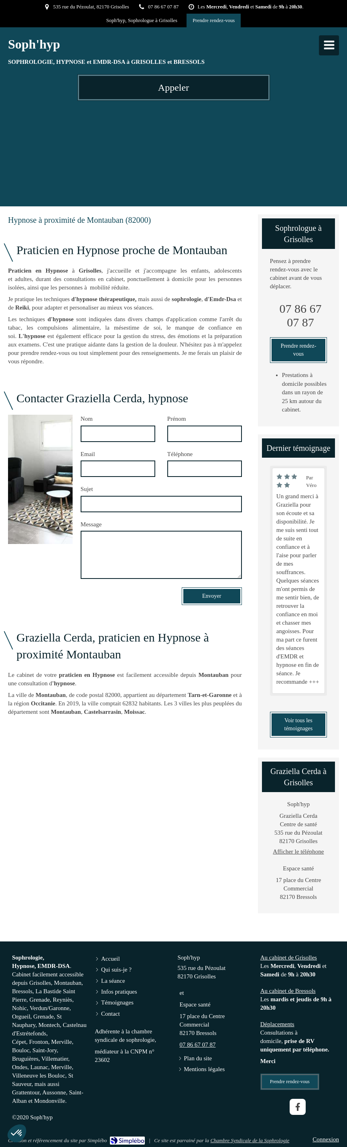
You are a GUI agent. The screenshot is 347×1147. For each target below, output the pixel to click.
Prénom (176, 419)
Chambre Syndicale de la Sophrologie (249, 1140)
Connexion (326, 1139)
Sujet (87, 489)
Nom (87, 419)
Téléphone (180, 454)
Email (88, 454)
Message (91, 524)
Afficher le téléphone (298, 851)
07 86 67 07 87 (300, 315)
